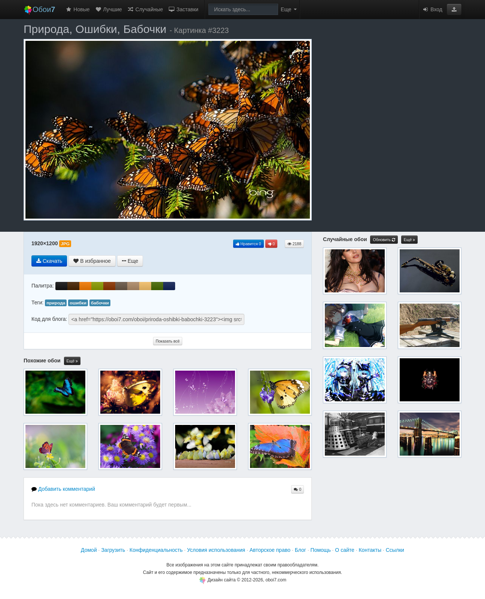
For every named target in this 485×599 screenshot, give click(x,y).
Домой (89, 550)
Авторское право (270, 550)
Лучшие (108, 9)
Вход (432, 9)
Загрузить (113, 550)
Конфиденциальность (156, 550)
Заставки (183, 9)
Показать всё (168, 341)
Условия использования (216, 550)
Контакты (370, 550)
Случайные (145, 9)
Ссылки (395, 550)
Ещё (72, 361)
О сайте (344, 550)
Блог (300, 550)
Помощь (321, 550)
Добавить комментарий (63, 489)
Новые (77, 9)
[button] (454, 9)
